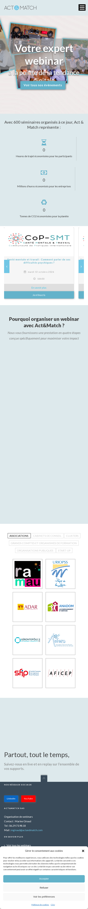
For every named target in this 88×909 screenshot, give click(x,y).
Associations (19, 535)
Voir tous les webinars (19, 845)
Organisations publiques (35, 550)
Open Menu (82, 7)
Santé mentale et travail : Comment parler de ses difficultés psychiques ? (44, 261)
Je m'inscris (44, 294)
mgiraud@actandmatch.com (27, 830)
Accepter (44, 878)
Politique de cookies (40, 904)
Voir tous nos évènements (43, 85)
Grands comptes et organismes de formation (44, 543)
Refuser (44, 887)
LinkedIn (11, 799)
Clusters (72, 535)
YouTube (28, 799)
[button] (83, 851)
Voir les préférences (44, 896)
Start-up (64, 550)
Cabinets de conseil (47, 535)
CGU (53, 904)
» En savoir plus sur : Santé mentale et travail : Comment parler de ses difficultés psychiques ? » (44, 287)
